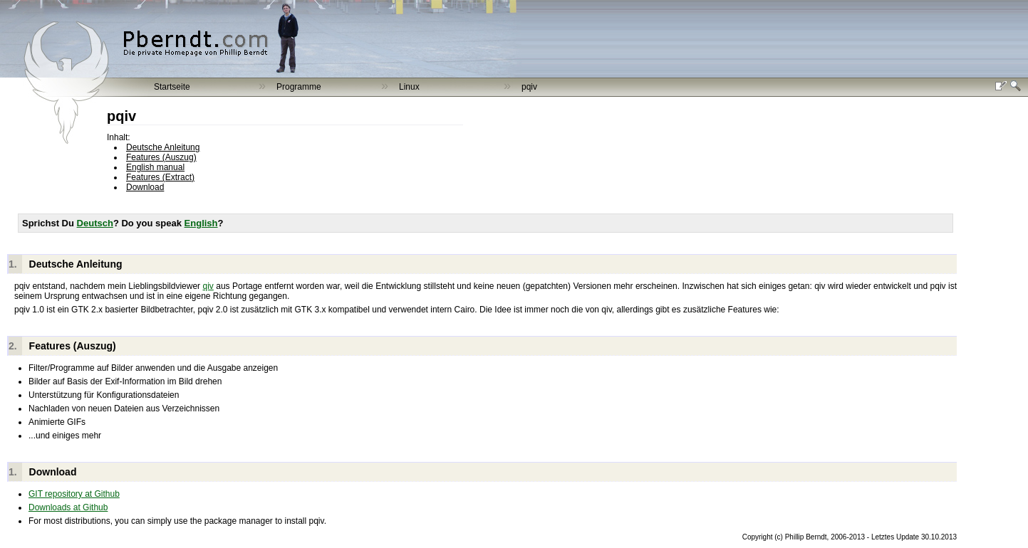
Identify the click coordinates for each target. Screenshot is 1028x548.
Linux (409, 87)
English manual (155, 167)
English (201, 223)
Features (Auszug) (161, 157)
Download (145, 187)
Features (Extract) (160, 177)
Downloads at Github (68, 507)
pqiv (529, 87)
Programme (298, 87)
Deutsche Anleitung (162, 147)
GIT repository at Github (74, 494)
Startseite (172, 87)
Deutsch (95, 223)
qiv (208, 286)
